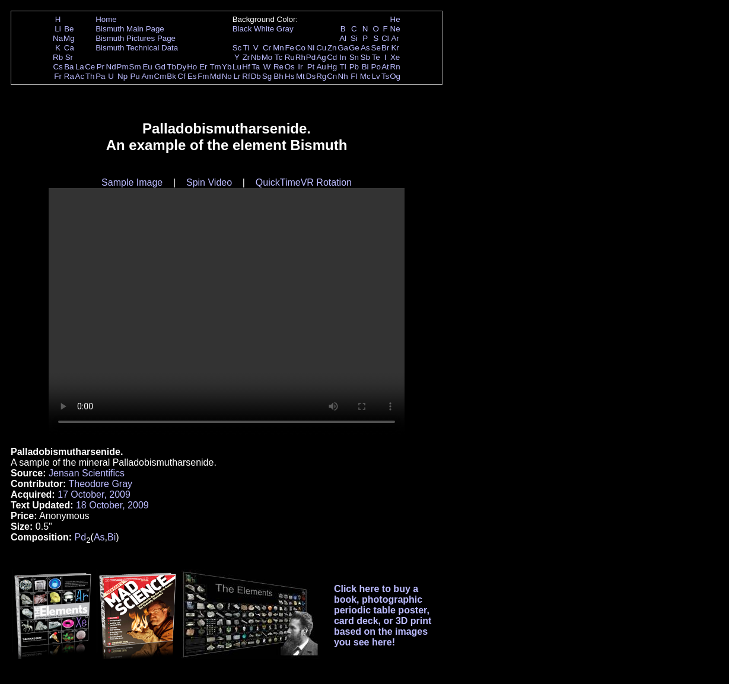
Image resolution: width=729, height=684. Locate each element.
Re (278, 66)
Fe (289, 47)
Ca (69, 47)
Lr (237, 76)
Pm (123, 66)
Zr (246, 57)
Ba (69, 66)
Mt (300, 76)
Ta (256, 66)
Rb (58, 57)
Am (148, 76)
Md (215, 76)
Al (342, 38)
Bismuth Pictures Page (135, 38)
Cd (332, 57)
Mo (267, 57)
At (385, 66)
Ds (311, 76)
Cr (267, 47)
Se (376, 47)
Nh (343, 76)
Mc (365, 76)
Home (106, 19)
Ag (321, 57)
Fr (58, 76)
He (395, 19)
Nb (256, 57)
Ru (290, 57)
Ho (192, 66)
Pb (354, 66)
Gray (285, 28)
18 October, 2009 (112, 505)
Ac (80, 76)
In (343, 57)
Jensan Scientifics (87, 473)
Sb (365, 57)
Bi (365, 66)
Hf (246, 66)
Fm (203, 76)
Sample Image (132, 182)
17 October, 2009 (94, 494)
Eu (147, 66)
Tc (278, 57)
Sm (135, 66)
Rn (395, 66)
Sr (69, 57)
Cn (332, 76)
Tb (171, 66)
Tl (343, 66)
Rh (300, 57)
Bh (278, 76)
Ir (300, 66)
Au (321, 66)
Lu (237, 66)
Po (376, 66)
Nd (111, 66)
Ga (343, 47)
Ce (90, 66)
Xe (395, 57)
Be (69, 28)
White (264, 28)
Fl (354, 76)
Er (203, 66)
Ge (354, 47)
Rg (321, 76)
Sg (267, 76)
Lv (376, 76)
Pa (100, 76)
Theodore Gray (100, 484)
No (227, 76)
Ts (385, 76)
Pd (311, 57)
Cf (181, 76)
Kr (395, 47)
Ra (69, 76)
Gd (160, 66)
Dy (181, 66)
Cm (160, 76)
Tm (215, 66)
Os (290, 66)
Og (395, 76)
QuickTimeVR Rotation (304, 182)
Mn (278, 47)
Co (300, 47)
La (79, 66)
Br (385, 47)
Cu (321, 47)
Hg (332, 66)
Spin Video (209, 182)
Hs (289, 76)
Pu (134, 76)
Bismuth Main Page (129, 28)
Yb (226, 66)
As (365, 47)
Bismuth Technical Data (136, 47)
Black (242, 28)
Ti (246, 47)
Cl (385, 38)
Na (58, 38)
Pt (311, 66)
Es (192, 76)
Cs (57, 66)
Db (256, 76)
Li (58, 28)
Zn (332, 47)
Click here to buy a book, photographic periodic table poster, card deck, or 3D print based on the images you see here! (383, 615)
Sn (354, 57)
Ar (395, 38)
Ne (395, 28)
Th (90, 76)
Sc (237, 47)
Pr (100, 66)
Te (376, 57)
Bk (171, 76)
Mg (69, 38)
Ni (311, 47)
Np (122, 76)
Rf (246, 76)
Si (354, 38)
